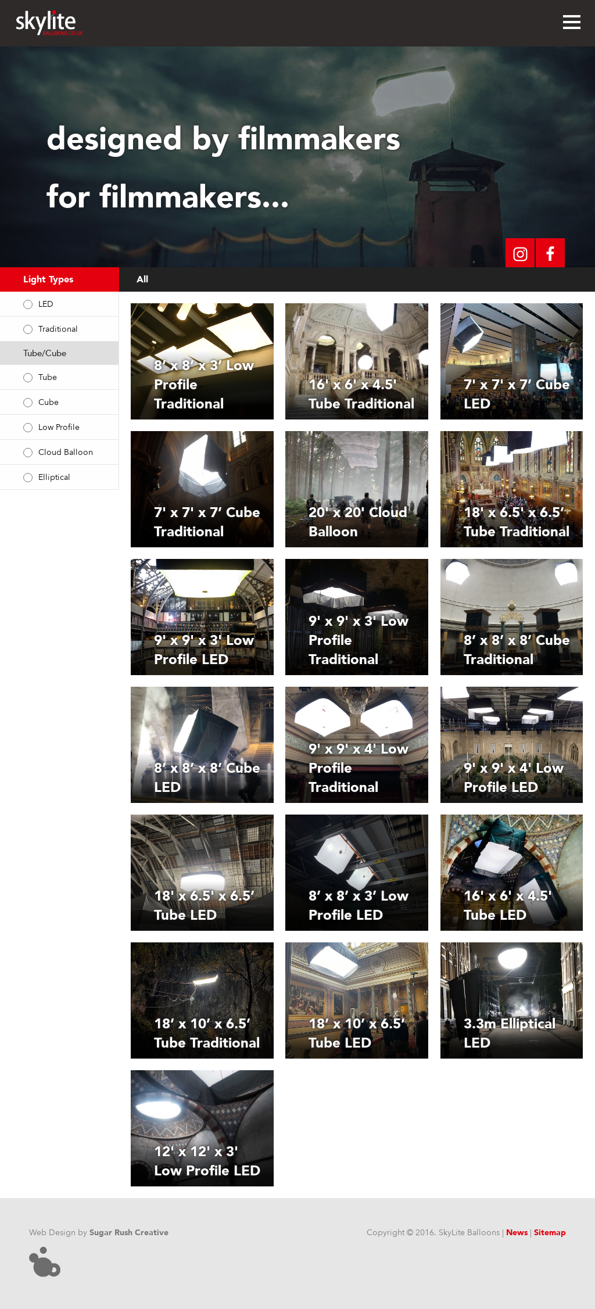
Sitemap (550, 1232)
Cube (48, 402)
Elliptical (54, 477)
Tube (47, 377)
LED (45, 304)
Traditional (58, 329)
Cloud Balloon (65, 452)
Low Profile (59, 427)
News (517, 1232)
